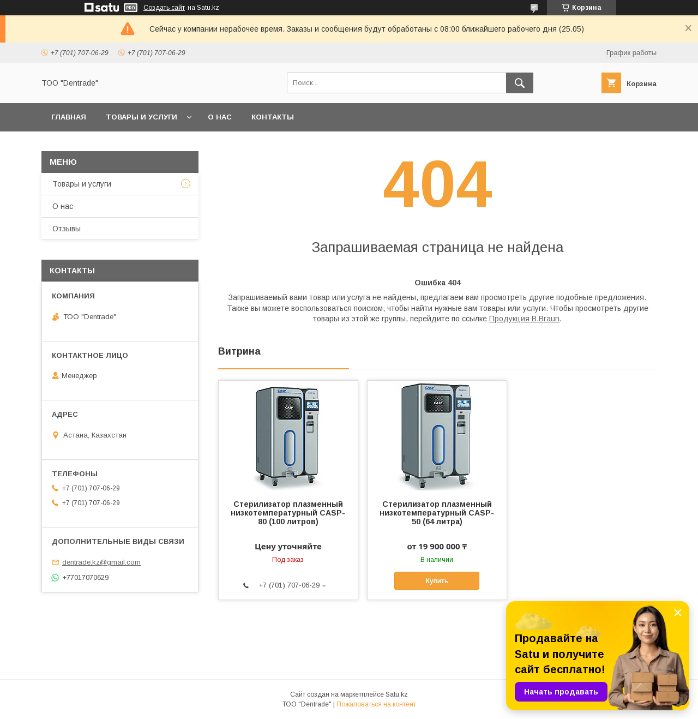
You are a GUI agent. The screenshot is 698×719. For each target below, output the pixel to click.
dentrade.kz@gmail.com (101, 562)
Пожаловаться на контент (376, 704)
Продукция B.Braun (524, 318)
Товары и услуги (141, 117)
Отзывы (66, 228)
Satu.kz (397, 694)
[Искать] (519, 83)
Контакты (272, 117)
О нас (220, 117)
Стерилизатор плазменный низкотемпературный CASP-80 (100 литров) (288, 513)
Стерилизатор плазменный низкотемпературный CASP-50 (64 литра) (437, 513)
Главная (68, 117)
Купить (436, 581)
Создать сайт (164, 7)
